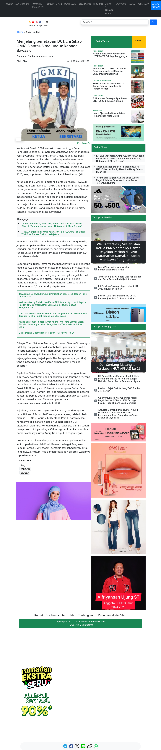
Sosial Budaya (33, 31)
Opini (59, 3)
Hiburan (98, 3)
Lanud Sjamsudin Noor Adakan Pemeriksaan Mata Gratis (109, 114)
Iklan (73, 615)
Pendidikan (84, 3)
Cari (153, 22)
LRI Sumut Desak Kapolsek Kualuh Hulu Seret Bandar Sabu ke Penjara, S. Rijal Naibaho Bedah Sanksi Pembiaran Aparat (119, 379)
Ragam (131, 3)
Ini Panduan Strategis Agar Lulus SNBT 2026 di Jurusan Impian (110, 99)
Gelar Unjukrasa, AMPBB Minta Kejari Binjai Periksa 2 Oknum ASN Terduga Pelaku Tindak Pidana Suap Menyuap (53, 314)
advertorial (22, 3)
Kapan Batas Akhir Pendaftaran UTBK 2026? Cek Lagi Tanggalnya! (110, 55)
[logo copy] (89, 747)
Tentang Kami (87, 615)
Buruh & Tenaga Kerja (109, 8)
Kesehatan (144, 3)
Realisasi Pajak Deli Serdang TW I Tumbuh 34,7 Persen (119, 389)
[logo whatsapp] (95, 747)
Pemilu (50, 3)
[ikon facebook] (71, 747)
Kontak (39, 615)
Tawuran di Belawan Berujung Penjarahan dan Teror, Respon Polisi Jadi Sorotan (53, 295)
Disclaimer (52, 615)
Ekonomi (121, 3)
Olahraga (70, 3)
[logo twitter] (77, 747)
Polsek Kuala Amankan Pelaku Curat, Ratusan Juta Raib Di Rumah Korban (108, 86)
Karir (64, 615)
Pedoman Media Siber (112, 615)
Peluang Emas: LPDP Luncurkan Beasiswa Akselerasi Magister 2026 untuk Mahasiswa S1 (109, 71)
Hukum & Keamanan (37, 5)
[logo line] (83, 747)
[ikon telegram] (66, 747)
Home (20, 31)
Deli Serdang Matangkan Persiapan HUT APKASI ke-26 (47, 332)
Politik (9, 3)
